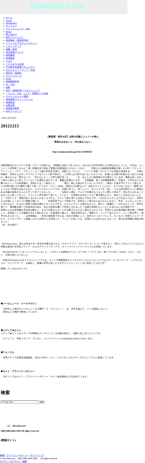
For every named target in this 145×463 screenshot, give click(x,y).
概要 (2, 455)
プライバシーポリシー (17, 455)
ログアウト (16, 461)
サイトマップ (37, 455)
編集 (25, 461)
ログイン (4, 461)
